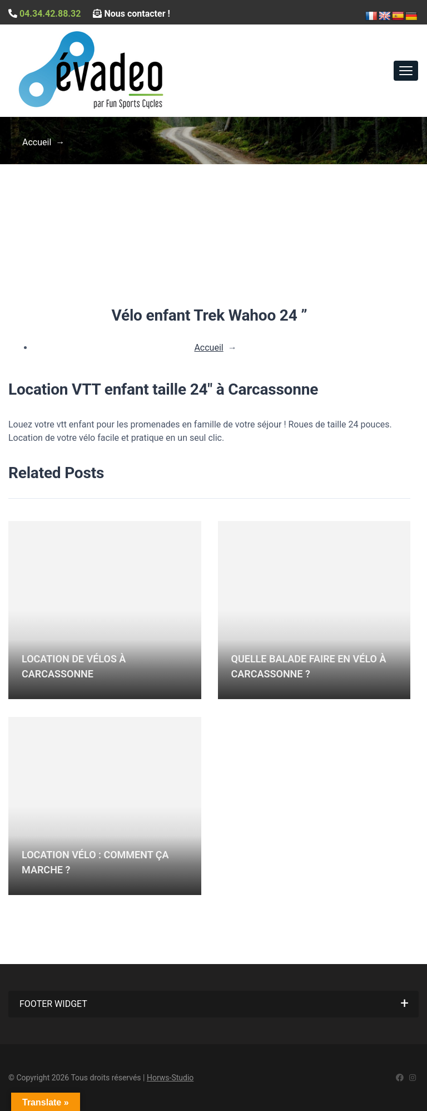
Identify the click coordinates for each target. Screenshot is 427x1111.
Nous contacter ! (131, 13)
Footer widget (53, 1004)
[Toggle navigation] (406, 71)
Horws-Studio (170, 1077)
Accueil (36, 142)
